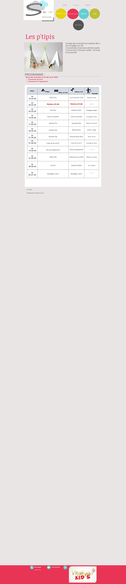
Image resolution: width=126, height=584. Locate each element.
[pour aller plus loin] (73, 14)
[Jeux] (95, 13)
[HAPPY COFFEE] (78, 25)
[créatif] (84, 14)
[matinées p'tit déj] (60, 14)
